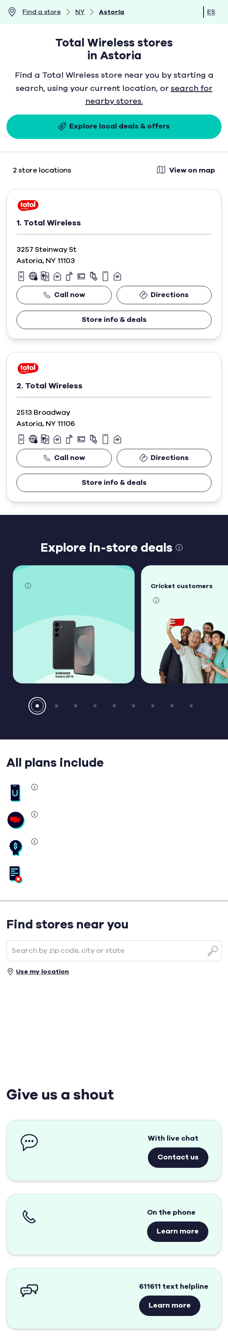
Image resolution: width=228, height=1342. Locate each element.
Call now (64, 295)
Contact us (178, 1157)
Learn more (178, 1231)
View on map (185, 170)
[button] (37, 706)
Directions (164, 295)
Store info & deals (114, 319)
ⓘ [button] (179, 548)
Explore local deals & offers (114, 127)
